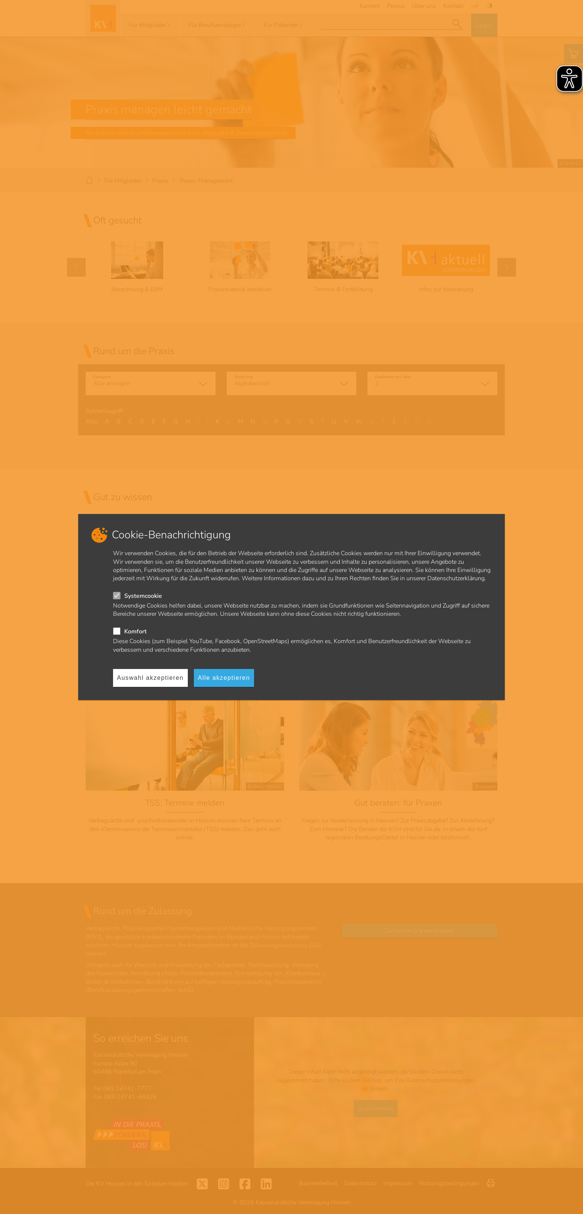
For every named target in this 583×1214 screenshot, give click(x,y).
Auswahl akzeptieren (150, 678)
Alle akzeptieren (224, 678)
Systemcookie (143, 596)
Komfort (135, 631)
